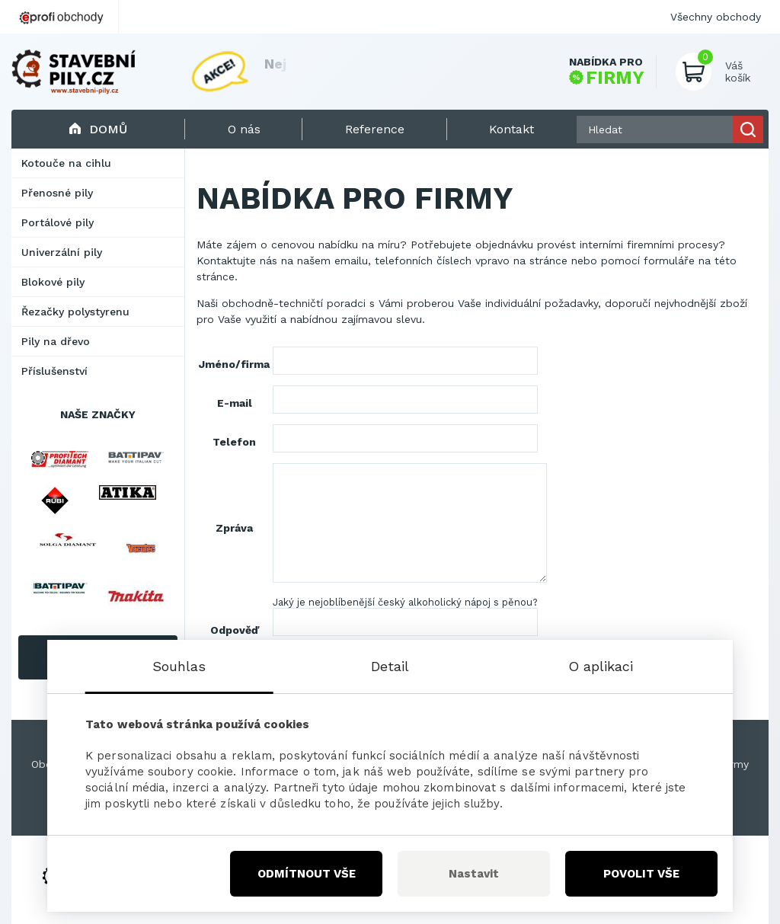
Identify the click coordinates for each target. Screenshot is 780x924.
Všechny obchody (715, 17)
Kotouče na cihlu (66, 163)
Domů (97, 129)
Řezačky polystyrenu (75, 311)
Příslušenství (54, 371)
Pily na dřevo (55, 341)
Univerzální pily (61, 252)
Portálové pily (57, 222)
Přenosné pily (57, 193)
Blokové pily (53, 282)
